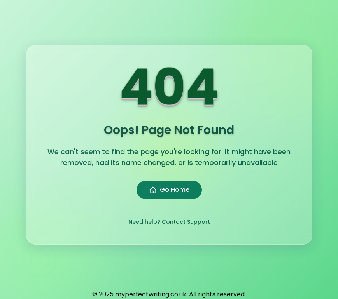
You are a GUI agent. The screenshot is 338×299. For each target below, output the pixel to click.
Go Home (169, 189)
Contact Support (186, 222)
